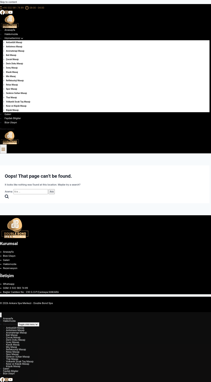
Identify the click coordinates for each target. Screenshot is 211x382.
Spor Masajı (11, 89)
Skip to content (8, 1)
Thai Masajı (11, 97)
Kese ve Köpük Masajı (16, 106)
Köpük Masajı (12, 110)
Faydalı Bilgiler (12, 118)
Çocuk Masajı (12, 59)
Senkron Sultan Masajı (16, 93)
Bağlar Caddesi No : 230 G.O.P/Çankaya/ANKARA (31, 292)
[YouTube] (10, 12)
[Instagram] (6, 12)
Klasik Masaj (12, 72)
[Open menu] (3, 148)
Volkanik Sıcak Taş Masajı (18, 101)
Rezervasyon (7, 128)
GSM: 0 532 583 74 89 (15, 287)
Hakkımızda (11, 34)
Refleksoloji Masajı (15, 80)
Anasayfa (9, 30)
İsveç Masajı (12, 68)
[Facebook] (2, 12)
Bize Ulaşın (10, 122)
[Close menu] (1, 314)
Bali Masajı (11, 55)
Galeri (7, 114)
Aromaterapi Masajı (15, 51)
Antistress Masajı (14, 46)
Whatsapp (8, 283)
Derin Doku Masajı (14, 63)
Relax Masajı (12, 85)
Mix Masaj (11, 76)
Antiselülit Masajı (14, 42)
